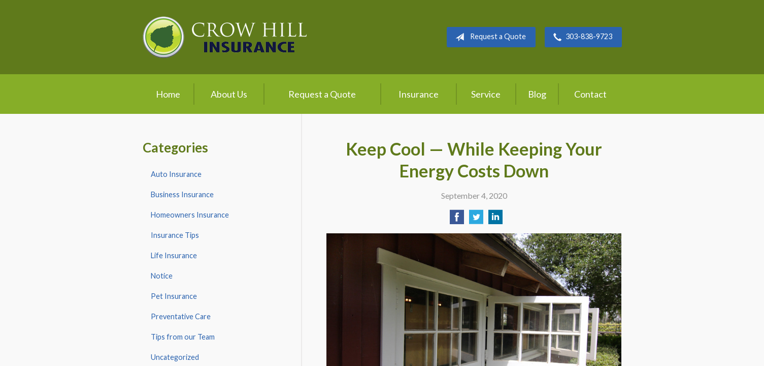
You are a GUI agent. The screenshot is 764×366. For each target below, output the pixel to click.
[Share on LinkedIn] (495, 220)
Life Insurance (174, 255)
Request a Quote (488, 37)
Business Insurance (182, 194)
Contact (590, 94)
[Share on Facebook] (457, 220)
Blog (537, 94)
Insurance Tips (175, 235)
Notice (162, 275)
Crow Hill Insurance (225, 37)
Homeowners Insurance (190, 214)
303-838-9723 (580, 37)
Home (168, 94)
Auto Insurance (176, 174)
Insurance (418, 94)
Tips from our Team (183, 336)
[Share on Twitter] (476, 220)
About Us (229, 94)
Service (486, 94)
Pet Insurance (174, 296)
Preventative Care (181, 316)
